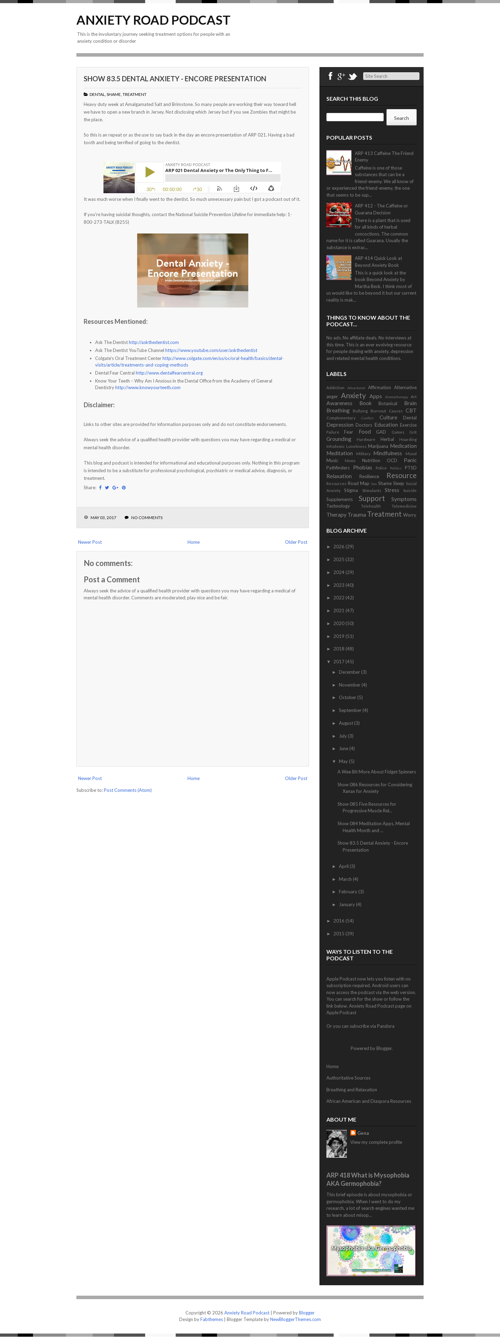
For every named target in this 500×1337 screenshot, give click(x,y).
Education (386, 424)
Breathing (338, 410)
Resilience (369, 476)
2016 (339, 921)
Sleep (398, 483)
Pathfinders (338, 467)
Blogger (384, 1048)
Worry (409, 515)
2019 (339, 636)
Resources (336, 483)
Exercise (408, 425)
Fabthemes (211, 1319)
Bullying (360, 410)
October (348, 697)
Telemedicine (404, 505)
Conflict (367, 418)
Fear (348, 432)
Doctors (364, 425)
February (348, 891)
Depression (339, 424)
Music (332, 460)
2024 (339, 572)
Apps (375, 396)
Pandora (385, 1026)
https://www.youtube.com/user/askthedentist (211, 350)
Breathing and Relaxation (351, 1089)
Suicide (410, 490)
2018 (339, 648)
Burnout (378, 410)
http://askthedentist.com (154, 342)
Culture (388, 417)
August (346, 723)
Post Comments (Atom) (128, 790)
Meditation (339, 453)
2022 (339, 597)
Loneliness (356, 446)
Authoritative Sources (348, 1078)
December (350, 672)
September (350, 710)
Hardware (366, 439)
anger (332, 396)
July (343, 736)
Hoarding (408, 439)
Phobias (362, 467)
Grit (413, 431)
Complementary (341, 417)
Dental (97, 94)
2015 (339, 933)
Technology (338, 506)
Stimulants (371, 490)
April (344, 866)
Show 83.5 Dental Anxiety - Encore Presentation (175, 78)
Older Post (296, 542)
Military (363, 453)
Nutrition (371, 460)
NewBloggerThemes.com (295, 1319)
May (344, 761)
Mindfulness (387, 453)
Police (381, 467)
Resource (401, 475)
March (346, 879)
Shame (114, 94)
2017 (339, 661)
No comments (146, 517)
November (350, 685)
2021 (339, 610)
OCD (392, 460)
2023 (339, 585)
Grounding (338, 439)
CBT (411, 410)
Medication (403, 446)
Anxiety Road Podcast (153, 19)
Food (365, 431)
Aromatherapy (396, 397)
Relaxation (339, 476)
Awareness (339, 403)
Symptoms (404, 499)
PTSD (411, 467)
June (344, 748)
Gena (363, 1133)
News (350, 460)
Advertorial (356, 388)
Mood (411, 453)
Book (365, 403)
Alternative (405, 387)
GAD (381, 432)
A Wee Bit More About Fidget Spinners (377, 771)
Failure (332, 431)
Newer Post (90, 542)
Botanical (387, 403)
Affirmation (379, 387)
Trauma (357, 514)
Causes (396, 410)
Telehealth (371, 505)
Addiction (335, 387)
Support (372, 498)
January (347, 904)
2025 (339, 559)
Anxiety (353, 395)
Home (194, 542)
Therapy (336, 514)
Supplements (339, 499)
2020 (339, 623)
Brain (410, 403)
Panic (410, 460)
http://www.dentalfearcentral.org (169, 373)
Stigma (351, 490)
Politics (396, 468)
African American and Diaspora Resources (368, 1101)
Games (398, 431)
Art (414, 396)
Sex (374, 484)
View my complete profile (376, 1142)
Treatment (135, 94)
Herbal (387, 439)
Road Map (359, 483)
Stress (392, 490)
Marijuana (378, 446)
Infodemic (335, 446)
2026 (339, 546)
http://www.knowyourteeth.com (148, 387)
